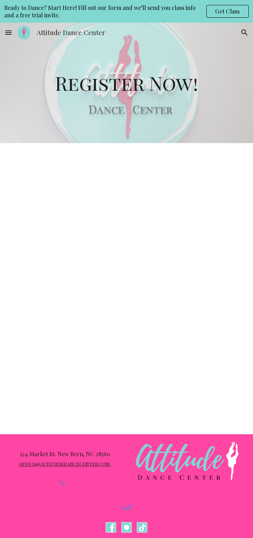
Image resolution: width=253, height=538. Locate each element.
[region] (126, 11)
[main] (126, 82)
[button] (8, 32)
